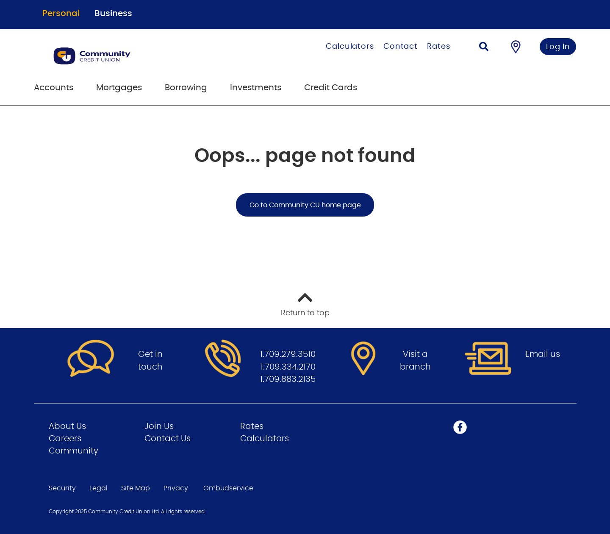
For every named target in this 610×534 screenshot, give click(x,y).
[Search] (483, 47)
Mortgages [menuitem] (119, 87)
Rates (438, 46)
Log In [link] (558, 47)
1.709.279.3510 (288, 354)
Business (113, 13)
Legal (98, 488)
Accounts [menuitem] (53, 87)
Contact (400, 46)
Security (62, 488)
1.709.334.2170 (288, 367)
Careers (65, 438)
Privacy (176, 488)
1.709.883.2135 (288, 379)
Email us (542, 354)
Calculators (350, 46)
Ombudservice (228, 488)
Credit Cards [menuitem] (330, 87)
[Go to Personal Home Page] (134, 56)
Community (73, 451)
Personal (61, 13)
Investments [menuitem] (255, 87)
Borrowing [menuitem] (186, 87)
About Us (67, 426)
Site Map (135, 488)
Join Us (159, 426)
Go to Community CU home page (305, 205)
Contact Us (167, 438)
